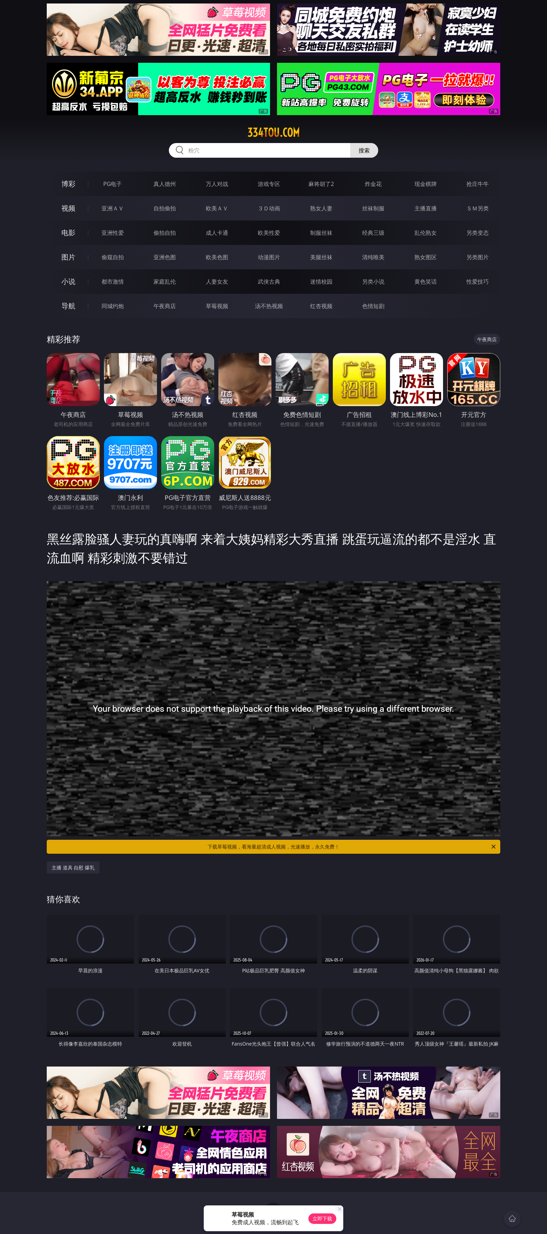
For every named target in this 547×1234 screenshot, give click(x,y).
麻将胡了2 (321, 184)
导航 (68, 306)
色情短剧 (373, 306)
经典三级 (373, 233)
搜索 (364, 150)
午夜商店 (164, 306)
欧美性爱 (269, 233)
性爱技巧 (477, 281)
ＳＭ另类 (477, 208)
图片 (68, 257)
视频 (68, 208)
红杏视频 (321, 306)
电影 (68, 232)
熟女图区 (425, 257)
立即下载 (322, 1218)
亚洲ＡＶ (113, 208)
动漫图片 (269, 257)
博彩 (68, 183)
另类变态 (477, 233)
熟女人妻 (321, 208)
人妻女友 (217, 281)
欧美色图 (217, 257)
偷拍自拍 (164, 233)
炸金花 (373, 184)
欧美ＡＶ (217, 208)
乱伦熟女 (425, 233)
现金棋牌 (425, 184)
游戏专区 (269, 184)
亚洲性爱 (113, 233)
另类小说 (373, 281)
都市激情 (113, 281)
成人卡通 (217, 233)
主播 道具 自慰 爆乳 (73, 867)
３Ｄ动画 (269, 208)
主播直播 (425, 208)
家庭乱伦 (164, 281)
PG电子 (112, 184)
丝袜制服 (373, 208)
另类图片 (477, 257)
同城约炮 (113, 306)
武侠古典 (269, 281)
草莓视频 (217, 306)
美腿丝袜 (321, 257)
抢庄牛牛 (477, 184)
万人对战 (217, 184)
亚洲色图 (164, 257)
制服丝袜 (321, 233)
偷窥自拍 (113, 257)
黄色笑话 (425, 281)
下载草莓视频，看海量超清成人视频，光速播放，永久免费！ (352, 847)
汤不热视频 (269, 306)
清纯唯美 (373, 257)
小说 (68, 281)
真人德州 (164, 184)
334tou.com (273, 133)
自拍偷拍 (164, 208)
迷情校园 (321, 281)
